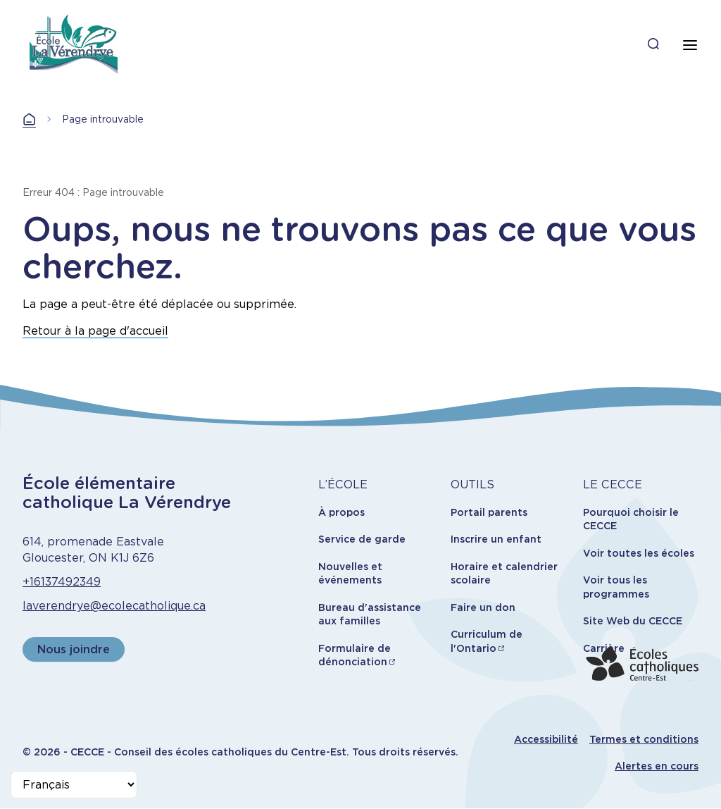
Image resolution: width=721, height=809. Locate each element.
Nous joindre (73, 649)
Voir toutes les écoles (638, 553)
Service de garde (362, 539)
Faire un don (483, 607)
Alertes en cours (656, 766)
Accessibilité (546, 739)
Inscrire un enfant (496, 539)
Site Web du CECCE (632, 620)
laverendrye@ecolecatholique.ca (114, 605)
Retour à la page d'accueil (95, 331)
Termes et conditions (643, 739)
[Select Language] (74, 784)
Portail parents (489, 512)
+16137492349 (62, 581)
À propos (341, 512)
